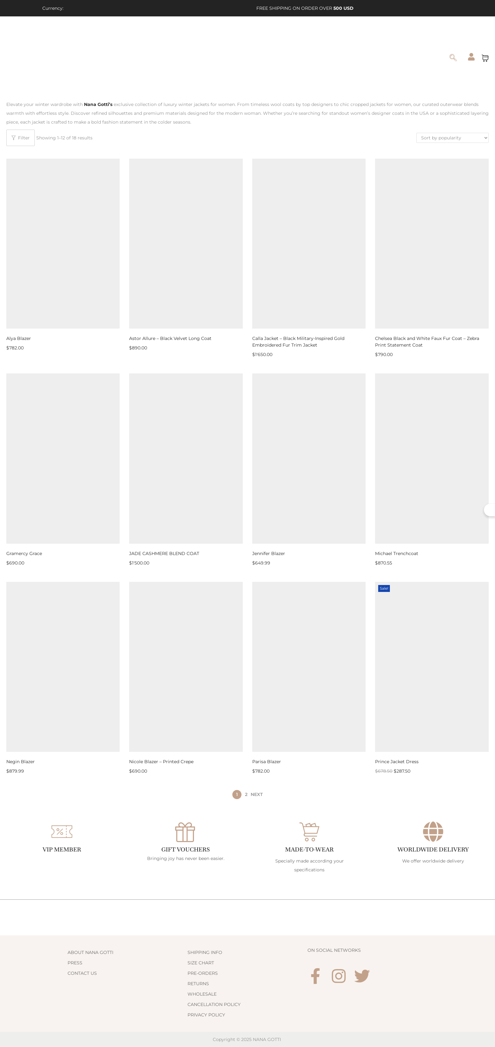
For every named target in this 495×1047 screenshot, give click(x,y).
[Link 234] (247, 962)
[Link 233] (247, 952)
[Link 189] (63, 458)
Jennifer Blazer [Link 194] (268, 553)
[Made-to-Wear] (309, 831)
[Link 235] (247, 973)
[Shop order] (452, 138)
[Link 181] (63, 244)
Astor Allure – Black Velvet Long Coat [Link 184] (170, 338)
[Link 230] (128, 952)
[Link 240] (315, 976)
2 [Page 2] (246, 794)
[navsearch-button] (453, 58)
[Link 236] (247, 983)
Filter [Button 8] (20, 138)
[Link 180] (99, 104)
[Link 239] (247, 1014)
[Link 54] (41, 58)
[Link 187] (431, 244)
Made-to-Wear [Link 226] (309, 849)
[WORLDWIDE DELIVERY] (433, 831)
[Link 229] (98, 917)
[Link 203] (431, 667)
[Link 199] (185, 667)
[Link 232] (128, 973)
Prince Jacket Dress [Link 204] (397, 761)
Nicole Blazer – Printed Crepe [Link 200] (161, 761)
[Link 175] (471, 57)
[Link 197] (63, 667)
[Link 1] (117, 8)
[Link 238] (247, 1004)
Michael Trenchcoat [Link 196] (396, 553)
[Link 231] (128, 962)
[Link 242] (362, 976)
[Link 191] (185, 458)
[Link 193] (309, 458)
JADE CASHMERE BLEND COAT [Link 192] (164, 553)
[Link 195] (431, 458)
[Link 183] (185, 244)
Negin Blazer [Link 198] (20, 761)
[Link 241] (339, 976)
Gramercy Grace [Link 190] (24, 553)
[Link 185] (309, 244)
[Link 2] (131, 8)
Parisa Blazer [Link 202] (266, 761)
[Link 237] (247, 994)
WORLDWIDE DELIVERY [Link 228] (433, 849)
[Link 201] (309, 667)
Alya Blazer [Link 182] (18, 338)
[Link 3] (146, 8)
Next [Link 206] (257, 794)
